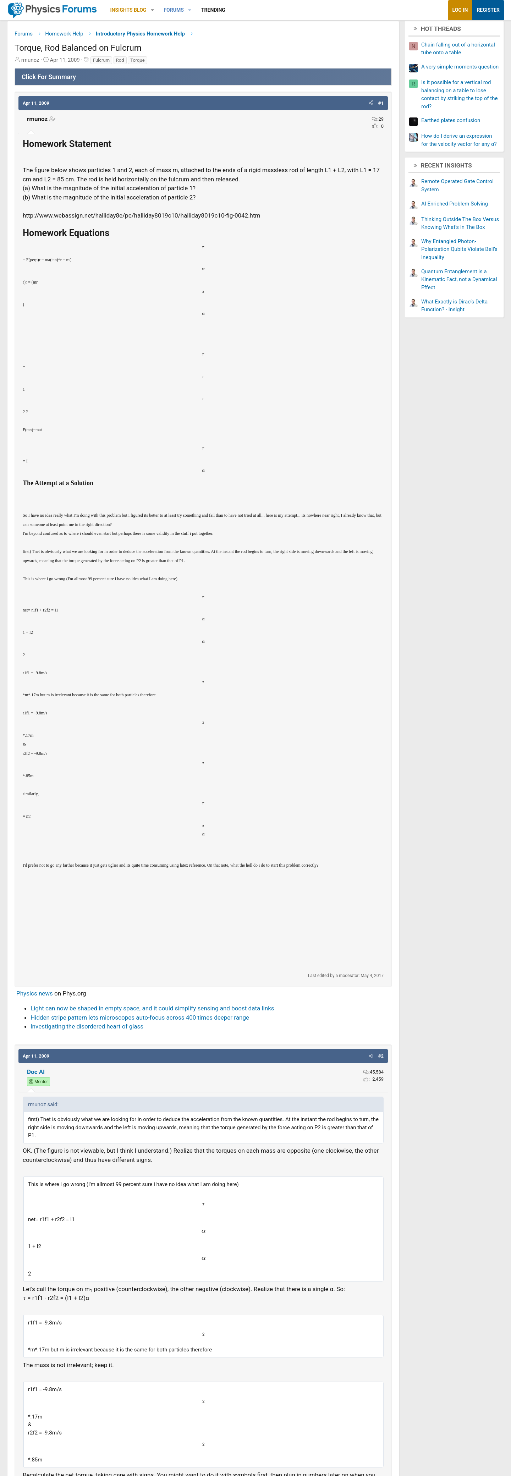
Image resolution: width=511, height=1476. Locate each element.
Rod (154, 62)
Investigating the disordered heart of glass (120, 1038)
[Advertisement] (203, 932)
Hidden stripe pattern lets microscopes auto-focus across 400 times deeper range (173, 1029)
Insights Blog (162, 10)
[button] (186, 10)
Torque (171, 62)
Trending (247, 10)
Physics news (68, 1005)
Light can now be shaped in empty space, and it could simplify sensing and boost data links (186, 1020)
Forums (207, 10)
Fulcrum (135, 62)
